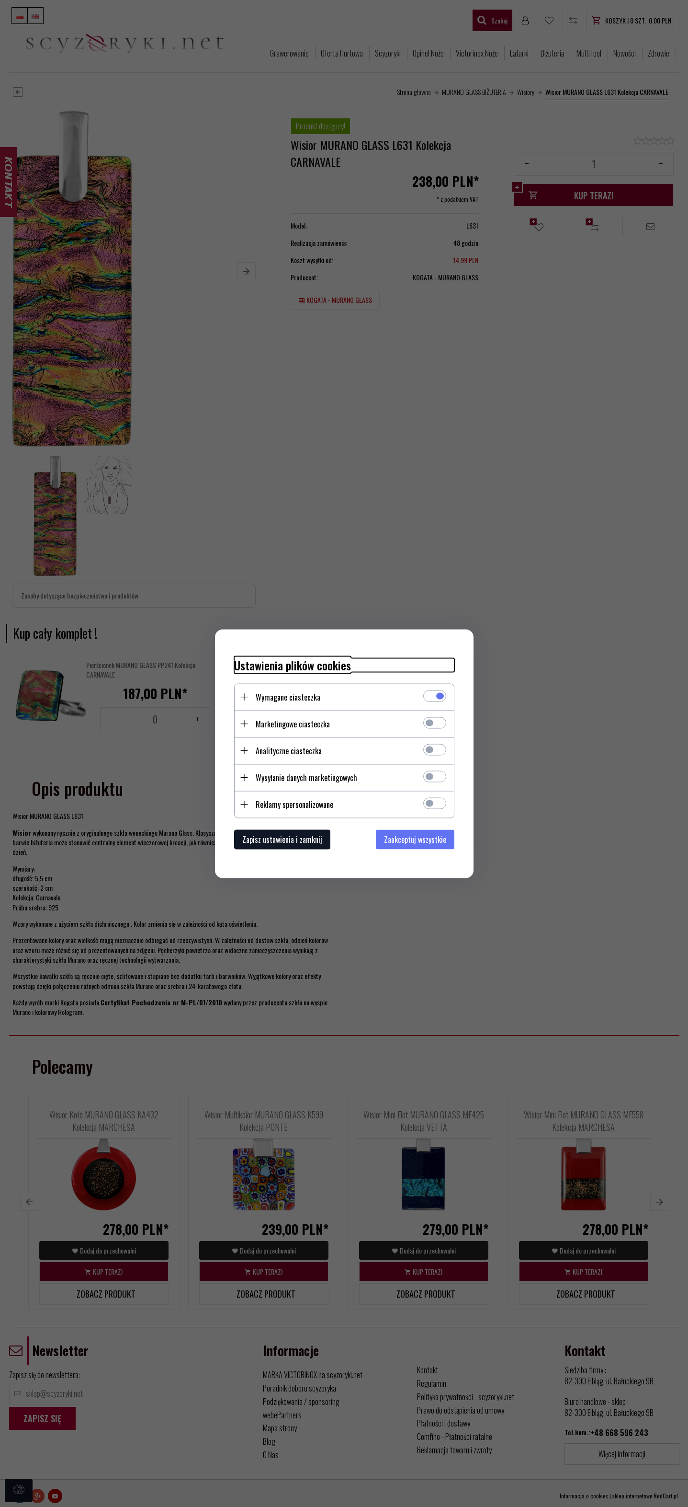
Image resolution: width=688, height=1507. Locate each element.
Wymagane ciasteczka (288, 696)
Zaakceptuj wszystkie (415, 839)
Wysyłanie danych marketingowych (306, 777)
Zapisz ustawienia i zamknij (282, 839)
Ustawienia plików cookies (292, 665)
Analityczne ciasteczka (289, 750)
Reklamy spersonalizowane (294, 804)
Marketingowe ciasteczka (293, 723)
